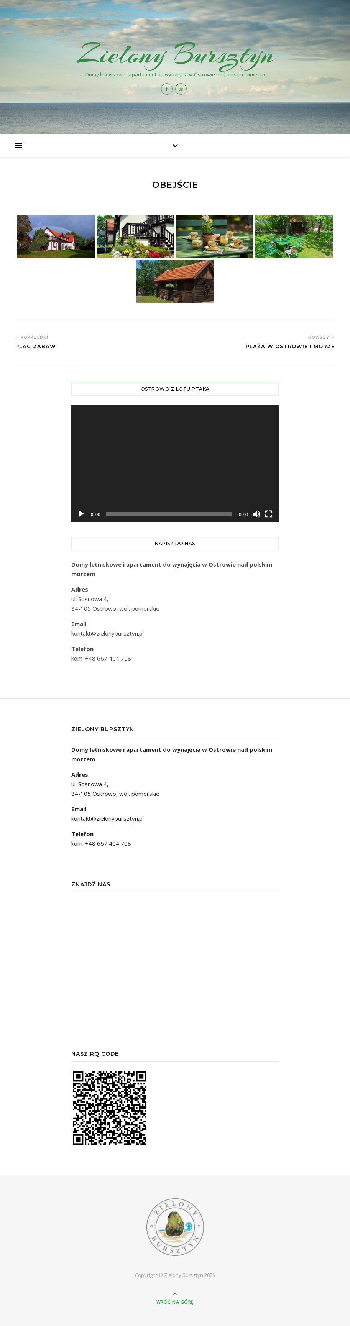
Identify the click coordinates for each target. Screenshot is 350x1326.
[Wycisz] (256, 514)
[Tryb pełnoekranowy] (269, 514)
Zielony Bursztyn (175, 54)
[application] (175, 463)
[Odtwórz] (81, 514)
